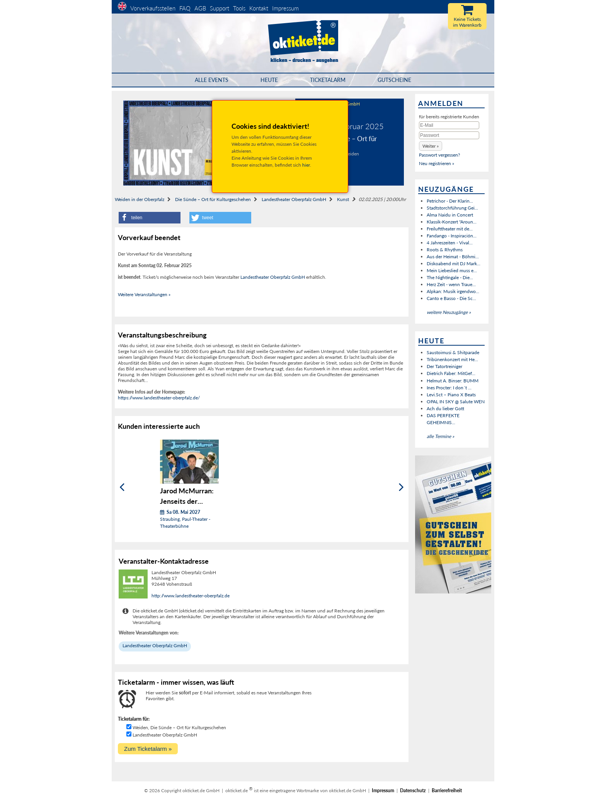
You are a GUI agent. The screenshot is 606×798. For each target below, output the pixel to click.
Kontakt (258, 8)
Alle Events (211, 80)
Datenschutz (413, 790)
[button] (149, 217)
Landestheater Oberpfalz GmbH (294, 199)
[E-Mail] (449, 125)
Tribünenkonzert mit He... (452, 359)
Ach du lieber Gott (445, 408)
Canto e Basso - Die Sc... (451, 298)
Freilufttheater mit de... (450, 229)
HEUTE (269, 80)
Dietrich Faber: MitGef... (451, 373)
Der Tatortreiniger (444, 366)
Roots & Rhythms (445, 249)
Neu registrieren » (436, 163)
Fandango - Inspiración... (452, 236)
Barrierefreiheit (447, 790)
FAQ (185, 8)
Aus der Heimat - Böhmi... (453, 256)
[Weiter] (401, 487)
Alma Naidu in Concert (450, 215)
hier (306, 165)
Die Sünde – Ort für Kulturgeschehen (213, 199)
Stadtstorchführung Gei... (452, 208)
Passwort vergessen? (439, 155)
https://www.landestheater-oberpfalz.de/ (159, 398)
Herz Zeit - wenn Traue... (451, 284)
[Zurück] (121, 487)
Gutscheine (394, 80)
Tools (239, 8)
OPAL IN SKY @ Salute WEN (456, 401)
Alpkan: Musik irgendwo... (453, 291)
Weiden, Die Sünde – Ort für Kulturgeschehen (179, 727)
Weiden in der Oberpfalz (139, 199)
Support (219, 8)
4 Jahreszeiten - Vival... (450, 243)
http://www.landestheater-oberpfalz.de (191, 595)
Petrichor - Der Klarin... (450, 201)
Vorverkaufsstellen (152, 8)
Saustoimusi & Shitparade (453, 352)
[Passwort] (449, 135)
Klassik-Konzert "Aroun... (452, 222)
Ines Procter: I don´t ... (449, 387)
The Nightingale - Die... (450, 277)
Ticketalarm (328, 80)
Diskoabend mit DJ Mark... (453, 263)
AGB (200, 8)
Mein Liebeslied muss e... (452, 270)
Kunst (343, 199)
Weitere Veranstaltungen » (144, 294)
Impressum (285, 8)
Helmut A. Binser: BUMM (452, 381)
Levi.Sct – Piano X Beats (451, 394)
